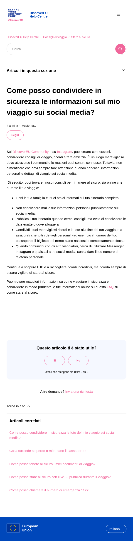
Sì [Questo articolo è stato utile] (54, 360)
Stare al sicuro (80, 37)
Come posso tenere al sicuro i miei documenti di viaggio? (52, 464)
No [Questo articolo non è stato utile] (78, 360)
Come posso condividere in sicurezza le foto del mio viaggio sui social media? (62, 435)
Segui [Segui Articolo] (15, 135)
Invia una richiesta (79, 391)
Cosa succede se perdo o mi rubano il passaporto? (47, 451)
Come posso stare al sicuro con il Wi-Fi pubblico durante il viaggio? (60, 477)
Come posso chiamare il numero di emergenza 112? (49, 490)
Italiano (116, 529)
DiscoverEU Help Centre (23, 37)
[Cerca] (66, 49)
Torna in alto (19, 406)
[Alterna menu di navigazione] (118, 14)
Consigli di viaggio (55, 37)
